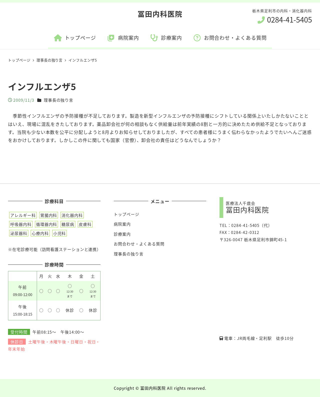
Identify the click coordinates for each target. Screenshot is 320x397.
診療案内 (122, 234)
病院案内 (122, 224)
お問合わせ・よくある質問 (139, 244)
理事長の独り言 (58, 100)
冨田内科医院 (160, 14)
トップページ (126, 214)
